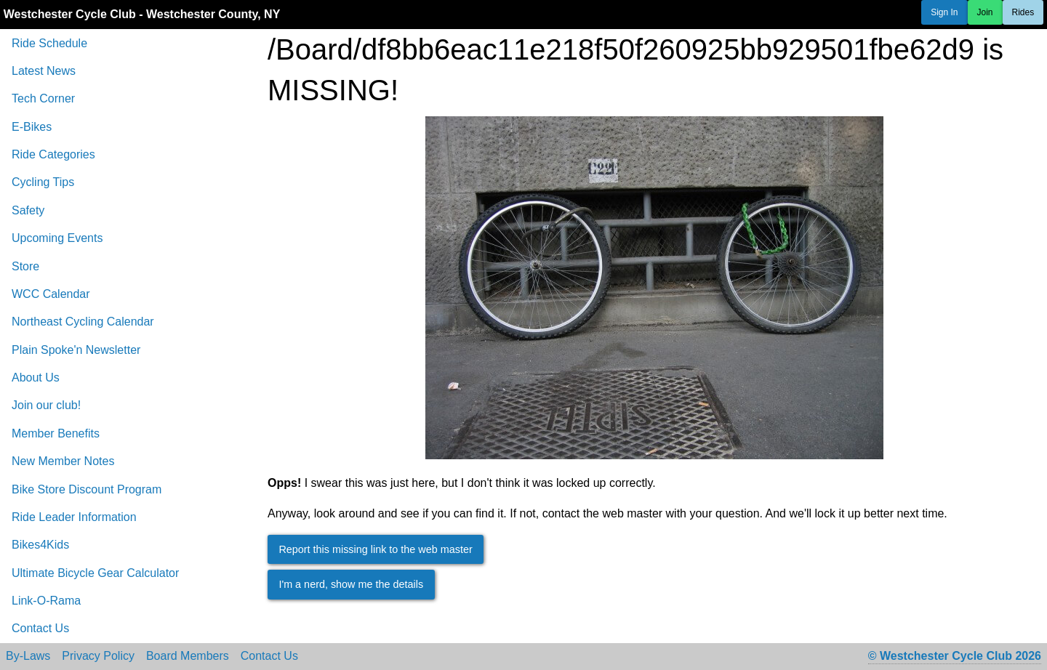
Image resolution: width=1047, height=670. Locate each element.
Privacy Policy (98, 656)
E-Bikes (32, 127)
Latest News (44, 71)
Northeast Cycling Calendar (83, 321)
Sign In (944, 12)
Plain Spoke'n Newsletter (76, 350)
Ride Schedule (49, 43)
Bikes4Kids (40, 544)
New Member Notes (63, 461)
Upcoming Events (57, 238)
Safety (28, 210)
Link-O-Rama (46, 600)
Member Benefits (56, 433)
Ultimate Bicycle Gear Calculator (95, 573)
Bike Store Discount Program (86, 489)
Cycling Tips (43, 182)
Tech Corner (43, 98)
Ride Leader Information (74, 517)
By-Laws (28, 656)
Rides (1023, 12)
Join (985, 12)
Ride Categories (53, 154)
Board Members (187, 656)
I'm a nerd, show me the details (350, 584)
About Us (36, 377)
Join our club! (46, 405)
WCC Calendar (51, 294)
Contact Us (40, 628)
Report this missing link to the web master (375, 549)
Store (25, 266)
